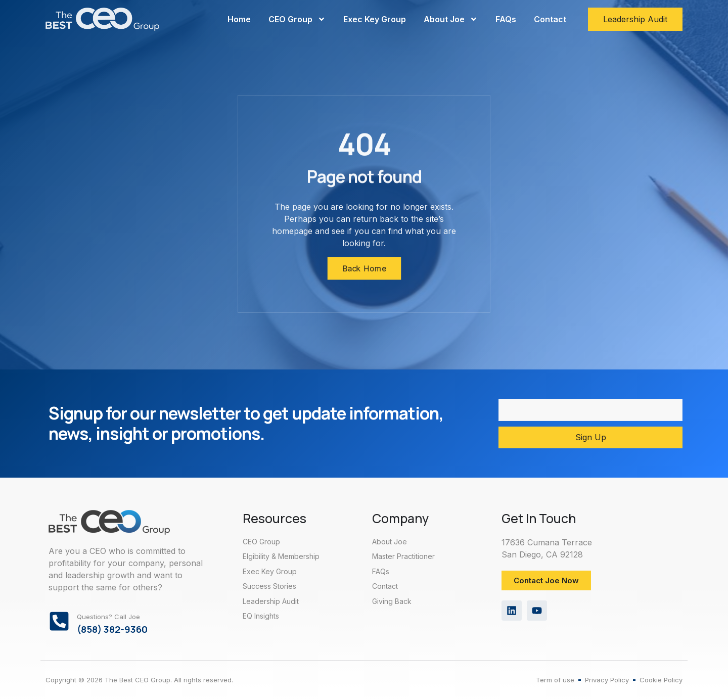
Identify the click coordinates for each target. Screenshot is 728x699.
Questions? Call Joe (108, 617)
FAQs (505, 19)
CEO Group (297, 19)
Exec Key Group (374, 19)
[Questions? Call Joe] (59, 621)
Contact (550, 19)
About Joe (451, 19)
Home (239, 19)
